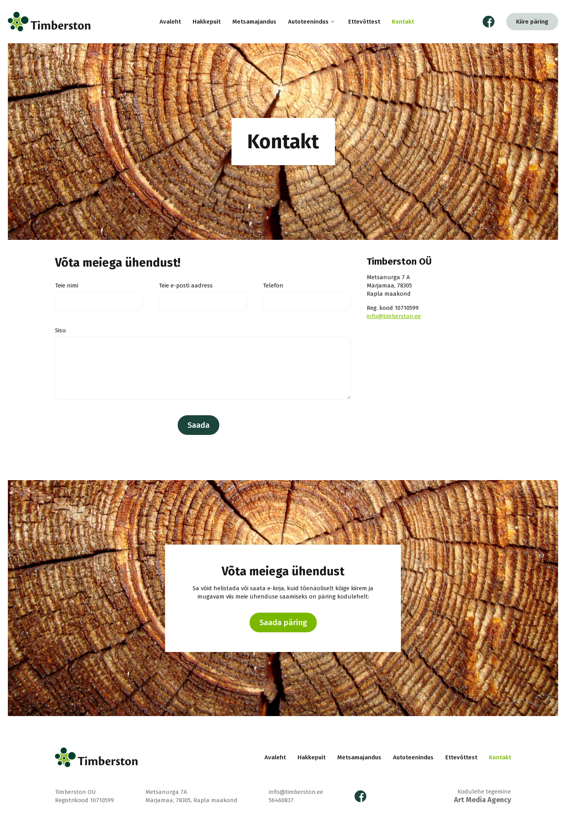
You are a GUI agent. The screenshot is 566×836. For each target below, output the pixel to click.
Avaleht (170, 21)
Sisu (60, 330)
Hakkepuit (207, 21)
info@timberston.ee (394, 316)
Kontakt (403, 21)
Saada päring (283, 622)
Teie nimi (66, 285)
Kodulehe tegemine (482, 796)
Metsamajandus (254, 21)
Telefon (273, 285)
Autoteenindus (308, 21)
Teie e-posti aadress (186, 285)
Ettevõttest (364, 21)
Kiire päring (532, 21)
